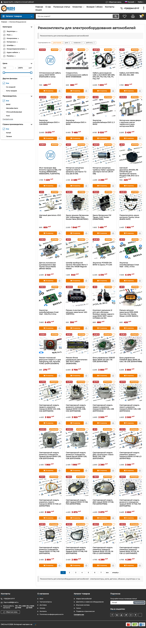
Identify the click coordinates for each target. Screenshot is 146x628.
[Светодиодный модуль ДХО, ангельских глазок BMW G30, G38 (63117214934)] (104, 440)
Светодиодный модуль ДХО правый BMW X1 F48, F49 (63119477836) (77, 502)
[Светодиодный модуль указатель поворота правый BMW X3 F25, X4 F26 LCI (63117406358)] (104, 535)
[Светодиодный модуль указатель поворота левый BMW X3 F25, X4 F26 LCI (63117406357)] (130, 535)
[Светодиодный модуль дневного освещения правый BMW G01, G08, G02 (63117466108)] (77, 392)
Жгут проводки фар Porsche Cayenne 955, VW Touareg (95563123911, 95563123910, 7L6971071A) (50, 171)
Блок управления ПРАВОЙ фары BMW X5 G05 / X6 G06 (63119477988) (130, 360)
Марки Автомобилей (83, 599)
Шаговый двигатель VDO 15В (50, 216)
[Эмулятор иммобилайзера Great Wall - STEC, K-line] (130, 250)
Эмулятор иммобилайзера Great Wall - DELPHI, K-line (48, 312)
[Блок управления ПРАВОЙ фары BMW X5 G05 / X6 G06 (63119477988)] (130, 345)
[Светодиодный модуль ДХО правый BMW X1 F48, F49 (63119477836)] (77, 487)
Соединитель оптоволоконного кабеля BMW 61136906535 (77, 75)
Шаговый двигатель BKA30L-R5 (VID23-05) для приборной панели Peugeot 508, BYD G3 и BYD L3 (129, 173)
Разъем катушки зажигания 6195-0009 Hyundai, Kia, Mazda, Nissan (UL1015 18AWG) (128, 313)
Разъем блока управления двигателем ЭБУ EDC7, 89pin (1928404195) (76, 361)
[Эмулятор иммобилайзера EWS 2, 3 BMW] (104, 107)
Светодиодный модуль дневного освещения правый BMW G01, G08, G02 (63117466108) (76, 408)
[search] (77, 16)
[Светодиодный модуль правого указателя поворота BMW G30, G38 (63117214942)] (104, 392)
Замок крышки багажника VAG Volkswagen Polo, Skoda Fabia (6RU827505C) (77, 217)
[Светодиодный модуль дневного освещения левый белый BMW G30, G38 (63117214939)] (77, 440)
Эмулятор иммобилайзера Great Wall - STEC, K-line (129, 265)
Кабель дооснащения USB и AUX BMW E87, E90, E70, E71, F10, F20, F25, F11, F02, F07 (104, 76)
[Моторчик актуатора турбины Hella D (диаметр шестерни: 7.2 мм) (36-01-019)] (77, 155)
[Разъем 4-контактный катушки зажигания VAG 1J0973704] (77, 297)
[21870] (22, 68)
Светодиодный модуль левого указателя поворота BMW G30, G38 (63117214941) (130, 408)
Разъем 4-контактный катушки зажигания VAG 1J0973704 (76, 312)
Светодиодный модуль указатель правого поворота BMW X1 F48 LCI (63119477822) (130, 455)
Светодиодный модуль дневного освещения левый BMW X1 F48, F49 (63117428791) (49, 550)
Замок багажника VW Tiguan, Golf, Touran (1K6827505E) (102, 217)
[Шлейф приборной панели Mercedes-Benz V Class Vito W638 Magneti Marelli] (77, 250)
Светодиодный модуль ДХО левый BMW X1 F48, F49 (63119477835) (103, 502)
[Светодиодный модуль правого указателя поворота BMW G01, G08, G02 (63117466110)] (50, 392)
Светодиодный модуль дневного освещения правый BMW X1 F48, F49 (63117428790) (76, 550)
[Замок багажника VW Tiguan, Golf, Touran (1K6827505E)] (104, 202)
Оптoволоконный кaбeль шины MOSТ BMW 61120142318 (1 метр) (50, 75)
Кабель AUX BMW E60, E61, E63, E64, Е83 (129, 74)
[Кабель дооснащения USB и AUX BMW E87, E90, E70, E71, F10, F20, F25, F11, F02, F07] (104, 60)
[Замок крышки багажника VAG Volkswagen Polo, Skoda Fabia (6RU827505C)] (77, 202)
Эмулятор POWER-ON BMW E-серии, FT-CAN (102, 264)
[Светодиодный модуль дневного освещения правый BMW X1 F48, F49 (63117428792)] (130, 487)
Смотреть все (8, 119)
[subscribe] (127, 602)
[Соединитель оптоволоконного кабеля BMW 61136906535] (77, 60)
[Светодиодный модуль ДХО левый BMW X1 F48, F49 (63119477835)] (104, 487)
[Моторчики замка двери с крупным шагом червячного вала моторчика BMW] (130, 107)
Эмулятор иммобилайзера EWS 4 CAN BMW (49, 122)
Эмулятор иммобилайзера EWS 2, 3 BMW (104, 122)
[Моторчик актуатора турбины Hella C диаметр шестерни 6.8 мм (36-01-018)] (104, 155)
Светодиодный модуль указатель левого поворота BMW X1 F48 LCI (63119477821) (50, 503)
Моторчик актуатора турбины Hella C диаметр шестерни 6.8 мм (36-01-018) (104, 171)
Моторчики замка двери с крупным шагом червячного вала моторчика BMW (130, 123)
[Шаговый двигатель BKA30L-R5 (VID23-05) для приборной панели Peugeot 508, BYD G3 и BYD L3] (130, 155)
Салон (78, 608)
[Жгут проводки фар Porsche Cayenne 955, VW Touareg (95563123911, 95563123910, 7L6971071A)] (50, 155)
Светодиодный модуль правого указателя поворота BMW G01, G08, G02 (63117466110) (49, 408)
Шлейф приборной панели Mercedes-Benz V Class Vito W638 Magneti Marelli (77, 266)
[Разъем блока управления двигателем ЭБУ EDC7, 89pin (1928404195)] (77, 345)
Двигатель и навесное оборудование (90, 602)
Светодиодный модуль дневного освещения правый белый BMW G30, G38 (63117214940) (50, 455)
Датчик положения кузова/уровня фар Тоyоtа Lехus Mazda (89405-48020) (47, 266)
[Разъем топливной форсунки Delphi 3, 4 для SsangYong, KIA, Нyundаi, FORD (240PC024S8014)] (50, 345)
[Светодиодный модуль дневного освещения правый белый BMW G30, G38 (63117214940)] (50, 440)
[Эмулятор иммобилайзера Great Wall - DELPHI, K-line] (50, 297)
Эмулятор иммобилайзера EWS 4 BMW (76, 122)
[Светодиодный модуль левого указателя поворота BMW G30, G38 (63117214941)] (130, 392)
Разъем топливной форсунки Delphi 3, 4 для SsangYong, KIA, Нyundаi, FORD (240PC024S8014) (50, 361)
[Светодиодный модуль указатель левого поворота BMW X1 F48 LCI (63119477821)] (50, 487)
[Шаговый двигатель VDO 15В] (50, 202)
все (107, 572)
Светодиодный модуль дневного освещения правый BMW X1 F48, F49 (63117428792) (130, 503)
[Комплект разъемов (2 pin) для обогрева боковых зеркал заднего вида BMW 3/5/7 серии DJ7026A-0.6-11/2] (104, 297)
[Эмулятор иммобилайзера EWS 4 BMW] (77, 107)
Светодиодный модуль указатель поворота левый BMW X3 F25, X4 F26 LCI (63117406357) (129, 550)
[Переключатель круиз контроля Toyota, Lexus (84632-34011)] (130, 202)
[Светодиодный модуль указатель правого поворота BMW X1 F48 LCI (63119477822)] (130, 440)
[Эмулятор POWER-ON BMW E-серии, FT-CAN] (104, 250)
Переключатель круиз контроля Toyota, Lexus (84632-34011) (129, 217)
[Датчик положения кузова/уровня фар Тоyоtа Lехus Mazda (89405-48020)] (50, 250)
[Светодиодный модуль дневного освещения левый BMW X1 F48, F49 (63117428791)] (50, 535)
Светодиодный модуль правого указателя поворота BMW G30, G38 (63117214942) (103, 408)
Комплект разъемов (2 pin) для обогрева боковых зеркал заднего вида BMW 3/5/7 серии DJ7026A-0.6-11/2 (103, 314)
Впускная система (82, 605)
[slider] (4, 73)
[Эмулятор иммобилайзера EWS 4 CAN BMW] (50, 107)
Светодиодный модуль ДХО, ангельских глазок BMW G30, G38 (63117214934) (103, 455)
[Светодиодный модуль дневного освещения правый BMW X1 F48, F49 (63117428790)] (77, 535)
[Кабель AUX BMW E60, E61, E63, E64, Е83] (130, 60)
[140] (8, 68)
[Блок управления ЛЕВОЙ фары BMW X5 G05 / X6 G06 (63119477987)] (104, 345)
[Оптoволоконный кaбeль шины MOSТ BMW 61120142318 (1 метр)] (50, 60)
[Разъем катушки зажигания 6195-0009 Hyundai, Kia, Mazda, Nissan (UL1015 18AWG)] (130, 297)
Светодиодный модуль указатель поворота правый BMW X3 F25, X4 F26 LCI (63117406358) (103, 550)
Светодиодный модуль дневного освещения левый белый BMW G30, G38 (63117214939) (76, 455)
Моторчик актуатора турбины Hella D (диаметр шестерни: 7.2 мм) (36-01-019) (76, 171)
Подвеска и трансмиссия (85, 611)
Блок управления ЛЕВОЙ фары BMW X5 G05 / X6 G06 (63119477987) (104, 360)
